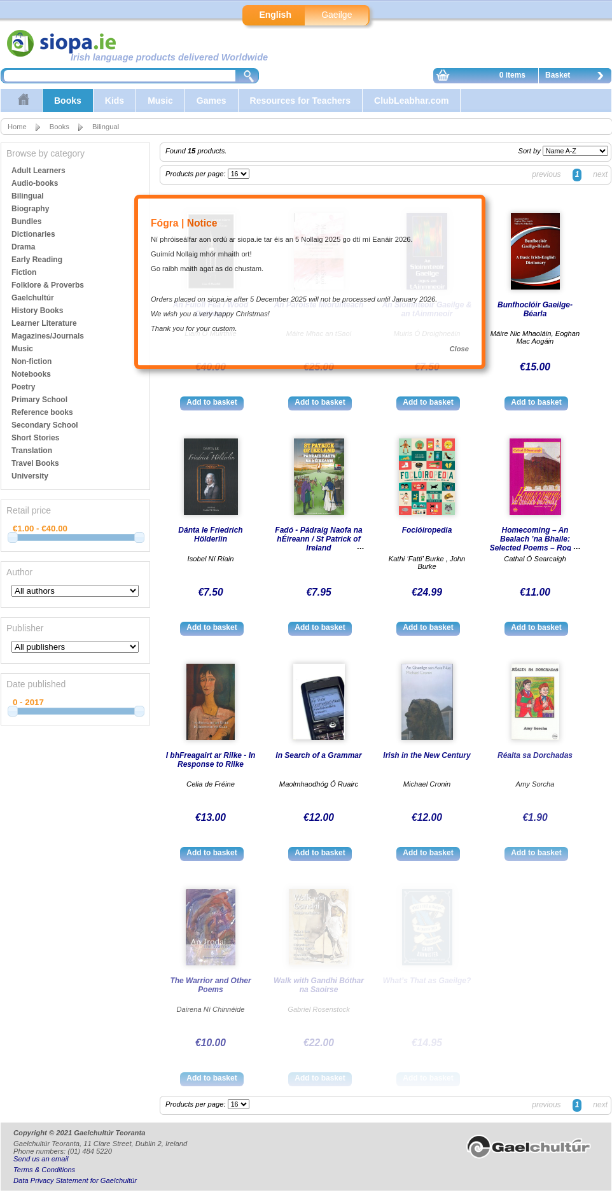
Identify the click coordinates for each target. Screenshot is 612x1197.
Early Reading (36, 259)
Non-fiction (31, 361)
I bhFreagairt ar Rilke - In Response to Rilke (211, 760)
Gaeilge (336, 15)
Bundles (26, 221)
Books (67, 100)
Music (160, 100)
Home (17, 126)
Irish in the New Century (426, 755)
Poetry (23, 386)
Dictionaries (33, 234)
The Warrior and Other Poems (210, 985)
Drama (23, 246)
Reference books (42, 412)
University (29, 476)
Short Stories (35, 437)
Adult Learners (38, 170)
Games (211, 100)
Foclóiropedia (427, 530)
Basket (577, 77)
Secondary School (44, 425)
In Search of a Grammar (318, 755)
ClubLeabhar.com (411, 100)
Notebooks (31, 374)
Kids (114, 100)
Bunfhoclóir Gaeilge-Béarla (535, 309)
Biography (30, 208)
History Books (37, 310)
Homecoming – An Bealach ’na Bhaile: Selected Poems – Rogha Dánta (535, 543)
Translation (31, 450)
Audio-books (34, 183)
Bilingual (105, 126)
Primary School (39, 399)
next (600, 174)
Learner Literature (44, 323)
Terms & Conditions (44, 1169)
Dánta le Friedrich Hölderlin (210, 534)
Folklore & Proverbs (47, 285)
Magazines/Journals (47, 336)
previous (546, 174)
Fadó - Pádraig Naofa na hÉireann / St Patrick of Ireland (318, 539)
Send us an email (40, 1159)
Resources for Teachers (300, 100)
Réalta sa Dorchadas (535, 755)
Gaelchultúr (32, 297)
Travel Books (35, 463)
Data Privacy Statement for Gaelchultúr (75, 1180)
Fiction (23, 272)
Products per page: (196, 174)
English (275, 15)
